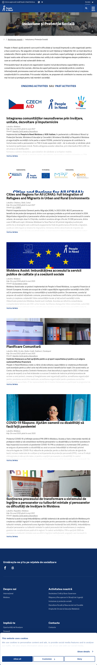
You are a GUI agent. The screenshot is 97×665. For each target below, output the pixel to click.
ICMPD (18, 207)
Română (87, 2)
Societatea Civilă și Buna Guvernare (62, 593)
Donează (6, 631)
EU (13, 207)
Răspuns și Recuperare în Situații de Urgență (66, 597)
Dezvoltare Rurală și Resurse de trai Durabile (66, 605)
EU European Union (19, 283)
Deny (79, 659)
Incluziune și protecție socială (60, 601)
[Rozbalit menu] (93, 8)
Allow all (17, 659)
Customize (48, 659)
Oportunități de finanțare (13, 627)
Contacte (52, 627)
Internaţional (8, 593)
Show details (83, 651)
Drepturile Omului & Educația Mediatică (64, 609)
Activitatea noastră (15, 40)
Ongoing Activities (34, 86)
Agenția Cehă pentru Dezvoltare (25, 131)
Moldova (6, 597)
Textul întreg (12, 156)
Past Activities (65, 86)
